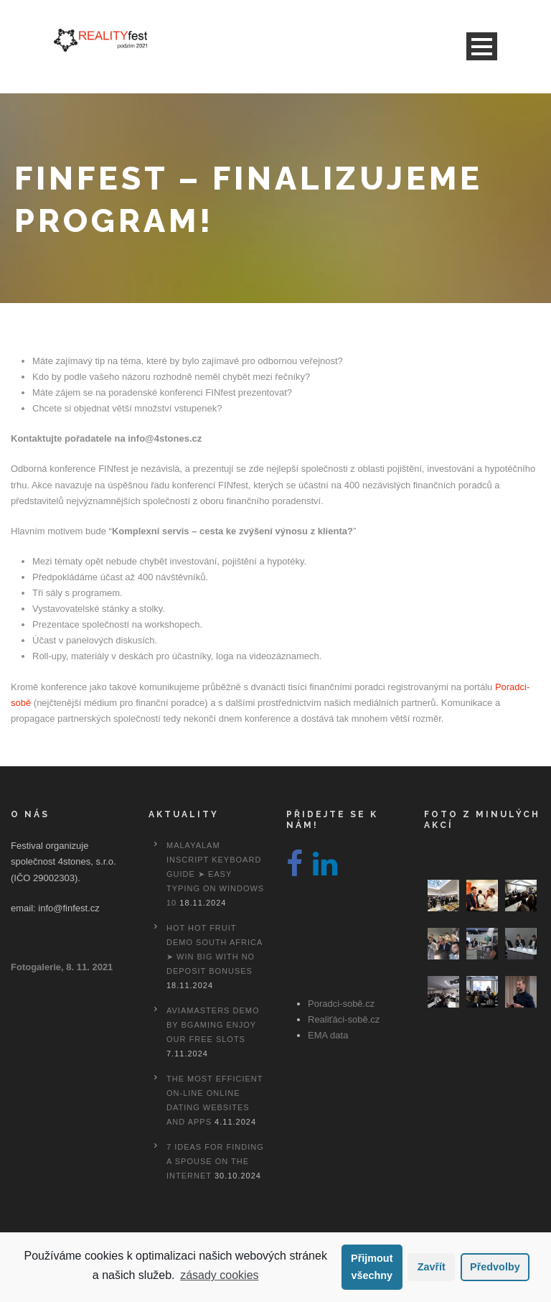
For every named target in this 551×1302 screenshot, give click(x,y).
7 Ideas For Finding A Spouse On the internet (215, 1161)
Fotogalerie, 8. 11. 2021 (62, 967)
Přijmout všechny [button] (371, 1266)
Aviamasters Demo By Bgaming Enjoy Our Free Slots (212, 1024)
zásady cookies (219, 1275)
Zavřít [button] (432, 1267)
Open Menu (481, 46)
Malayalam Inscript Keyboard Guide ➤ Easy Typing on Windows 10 (215, 874)
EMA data (328, 1035)
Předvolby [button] (495, 1267)
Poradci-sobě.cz (341, 1003)
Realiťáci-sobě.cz (344, 1019)
